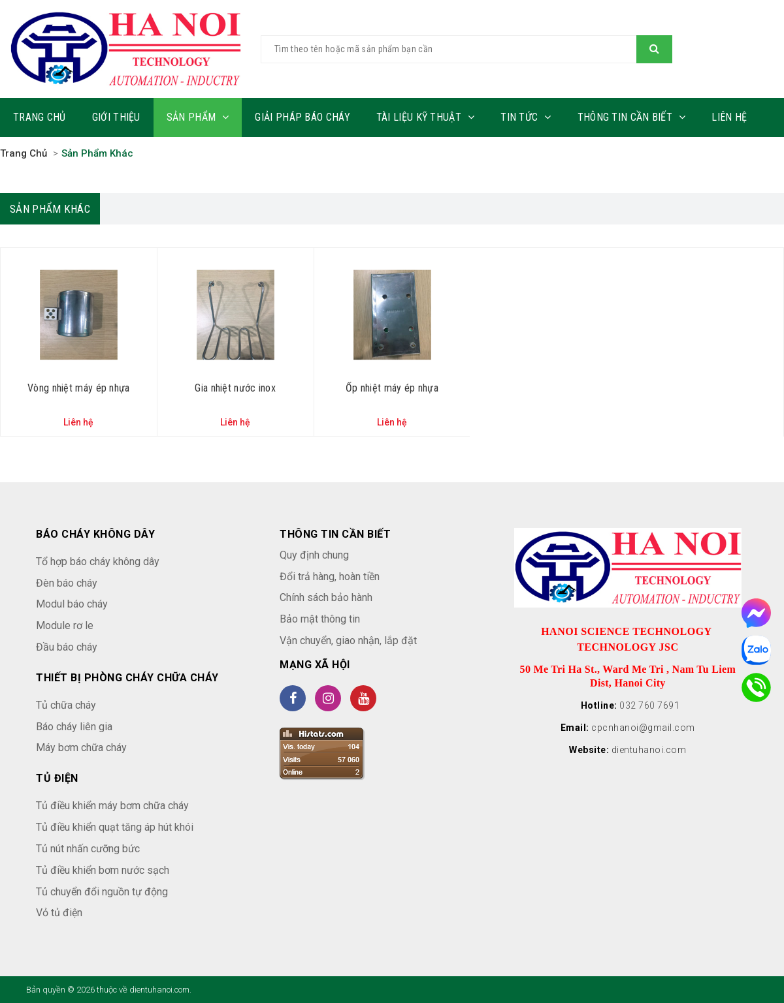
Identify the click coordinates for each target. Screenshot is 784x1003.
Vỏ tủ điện (59, 912)
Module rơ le (64, 625)
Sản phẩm (198, 117)
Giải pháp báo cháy (302, 117)
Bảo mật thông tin (320, 619)
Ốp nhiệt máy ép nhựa (392, 388)
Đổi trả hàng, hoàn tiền (330, 576)
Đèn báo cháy (66, 583)
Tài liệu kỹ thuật (425, 117)
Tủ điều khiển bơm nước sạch (102, 870)
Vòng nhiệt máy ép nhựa (78, 388)
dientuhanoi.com (649, 750)
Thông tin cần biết (632, 117)
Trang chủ (39, 117)
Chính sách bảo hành (326, 597)
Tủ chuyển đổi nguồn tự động (102, 892)
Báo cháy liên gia (74, 726)
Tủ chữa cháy (66, 705)
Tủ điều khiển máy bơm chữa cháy (112, 805)
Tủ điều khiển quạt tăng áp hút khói (114, 827)
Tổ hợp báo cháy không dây (97, 561)
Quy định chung (314, 555)
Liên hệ (729, 117)
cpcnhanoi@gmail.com (643, 727)
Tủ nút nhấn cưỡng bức (88, 848)
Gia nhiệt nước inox (235, 388)
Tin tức (525, 117)
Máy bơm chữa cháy (81, 747)
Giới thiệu (116, 117)
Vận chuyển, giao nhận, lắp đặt (348, 640)
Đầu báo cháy (66, 647)
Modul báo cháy (72, 604)
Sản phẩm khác (97, 153)
